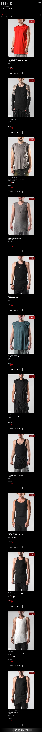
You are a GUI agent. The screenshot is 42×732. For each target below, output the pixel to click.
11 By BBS (10, 474)
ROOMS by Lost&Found (13, 711)
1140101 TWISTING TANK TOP (15, 534)
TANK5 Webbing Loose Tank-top (16, 179)
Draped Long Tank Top (13, 416)
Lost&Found (10, 592)
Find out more (20, 730)
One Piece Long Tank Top (14, 356)
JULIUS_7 (10, 118)
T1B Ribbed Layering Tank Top (15, 475)
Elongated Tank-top (13, 297)
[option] (21, 38)
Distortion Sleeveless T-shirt (15, 238)
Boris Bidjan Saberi (12, 59)
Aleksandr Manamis (12, 533)
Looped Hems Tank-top (13, 119)
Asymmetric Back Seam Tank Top (16, 593)
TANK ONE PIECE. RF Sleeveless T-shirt (17, 60)
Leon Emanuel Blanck (13, 237)
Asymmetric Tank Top (13, 712)
